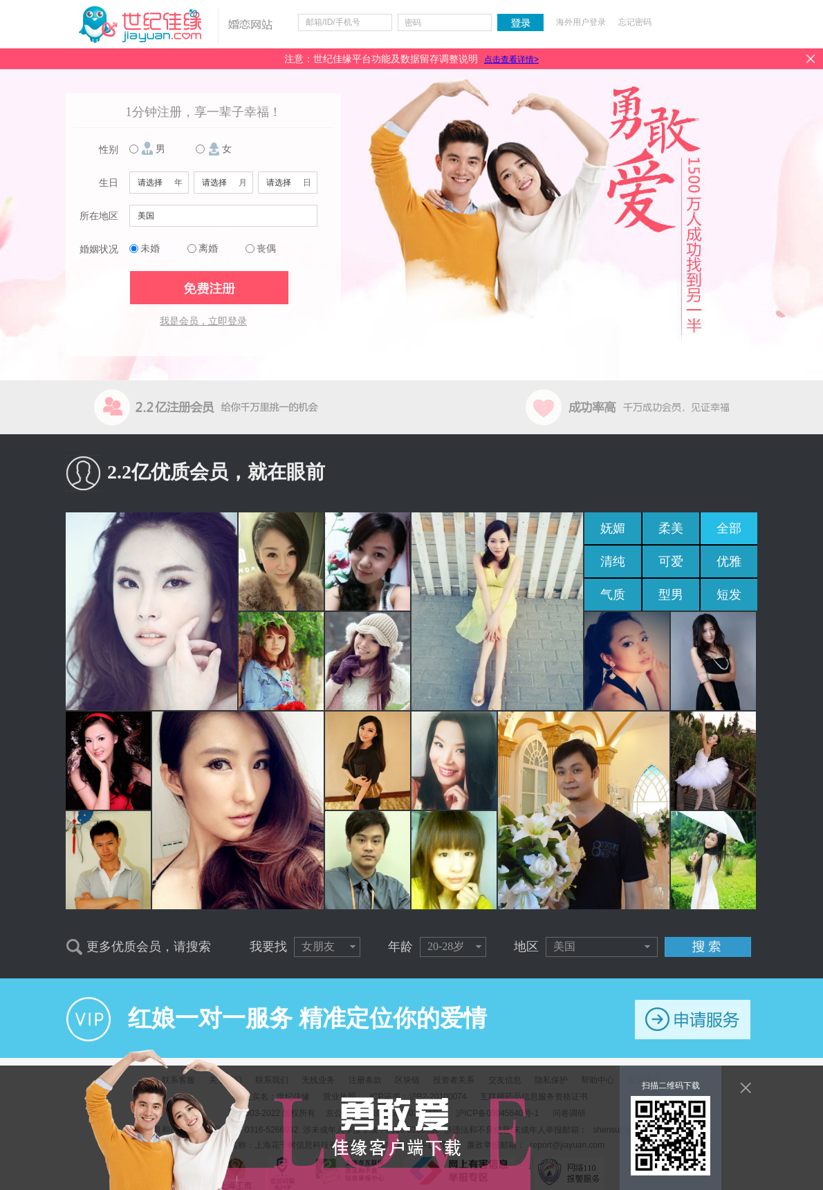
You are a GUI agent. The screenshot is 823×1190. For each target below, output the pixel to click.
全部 (728, 528)
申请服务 (692, 1019)
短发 (728, 595)
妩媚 (612, 528)
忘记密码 (634, 22)
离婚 (208, 248)
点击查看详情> (511, 59)
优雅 (728, 561)
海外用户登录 (581, 22)
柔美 (670, 528)
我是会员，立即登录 (203, 321)
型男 (670, 595)
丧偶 (266, 248)
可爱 (670, 561)
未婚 (150, 248)
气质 (612, 595)
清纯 (612, 561)
